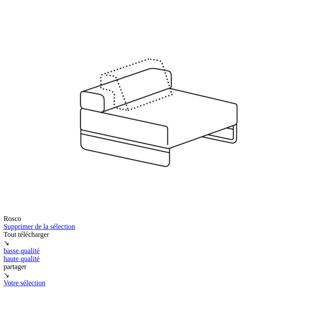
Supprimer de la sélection (39, 226)
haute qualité (22, 258)
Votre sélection (24, 283)
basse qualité (22, 250)
